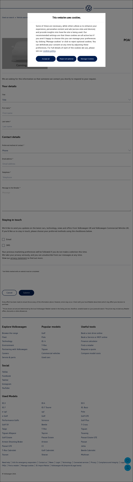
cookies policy (49, 51)
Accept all (45, 59)
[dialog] (66, 241)
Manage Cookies (87, 59)
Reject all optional (66, 59)
